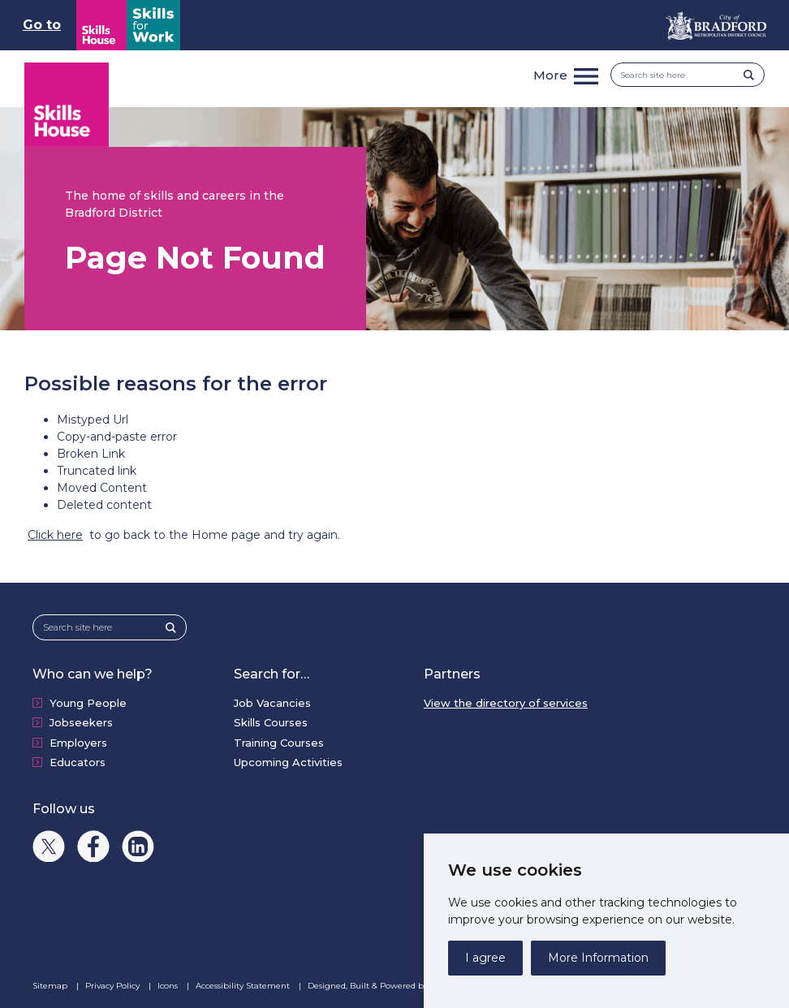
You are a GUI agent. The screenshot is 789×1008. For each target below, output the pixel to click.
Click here (55, 535)
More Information (598, 957)
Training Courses (279, 742)
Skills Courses (271, 722)
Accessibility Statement (244, 985)
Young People (88, 702)
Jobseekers (81, 722)
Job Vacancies (272, 702)
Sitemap (51, 985)
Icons (168, 985)
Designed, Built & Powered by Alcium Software (413, 986)
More (550, 75)
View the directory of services (506, 702)
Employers (78, 742)
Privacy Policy (113, 985)
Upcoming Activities (288, 762)
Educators (78, 762)
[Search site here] (682, 75)
